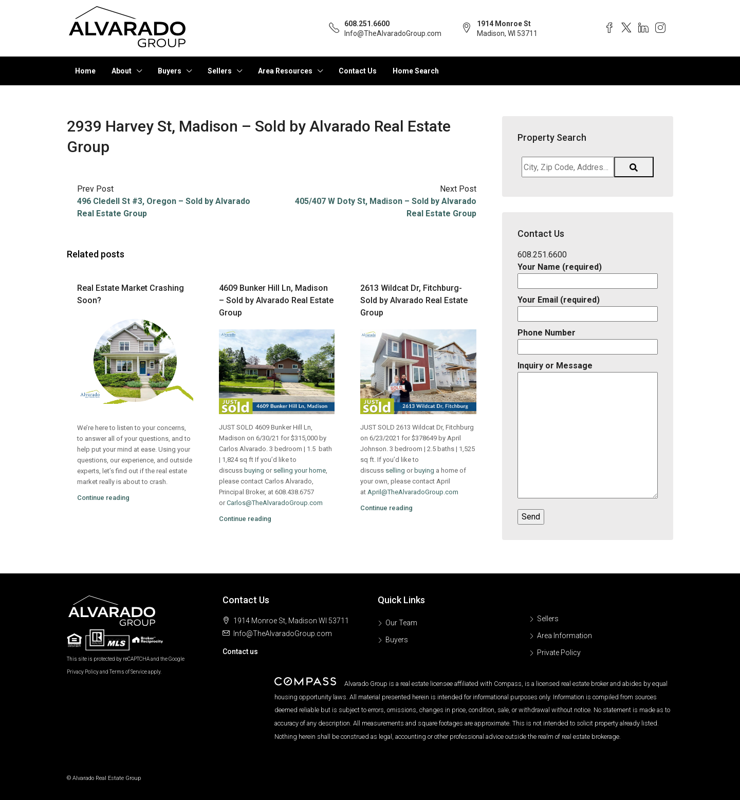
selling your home (299, 470)
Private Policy (559, 652)
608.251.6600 (367, 24)
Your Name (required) (587, 274)
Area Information (564, 635)
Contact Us (358, 71)
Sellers (220, 71)
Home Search (416, 71)
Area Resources (285, 71)
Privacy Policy (83, 672)
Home (85, 71)
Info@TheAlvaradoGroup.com (392, 33)
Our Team (401, 623)
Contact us (240, 651)
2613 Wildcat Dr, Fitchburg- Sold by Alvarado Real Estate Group (414, 300)
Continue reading (103, 497)
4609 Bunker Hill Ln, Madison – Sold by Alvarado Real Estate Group (276, 300)
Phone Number (587, 339)
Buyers (169, 71)
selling (395, 470)
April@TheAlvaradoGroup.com (412, 492)
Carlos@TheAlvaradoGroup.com (275, 503)
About (122, 71)
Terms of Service (128, 672)
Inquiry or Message (587, 430)
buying (254, 470)
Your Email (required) (587, 307)
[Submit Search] (634, 167)
